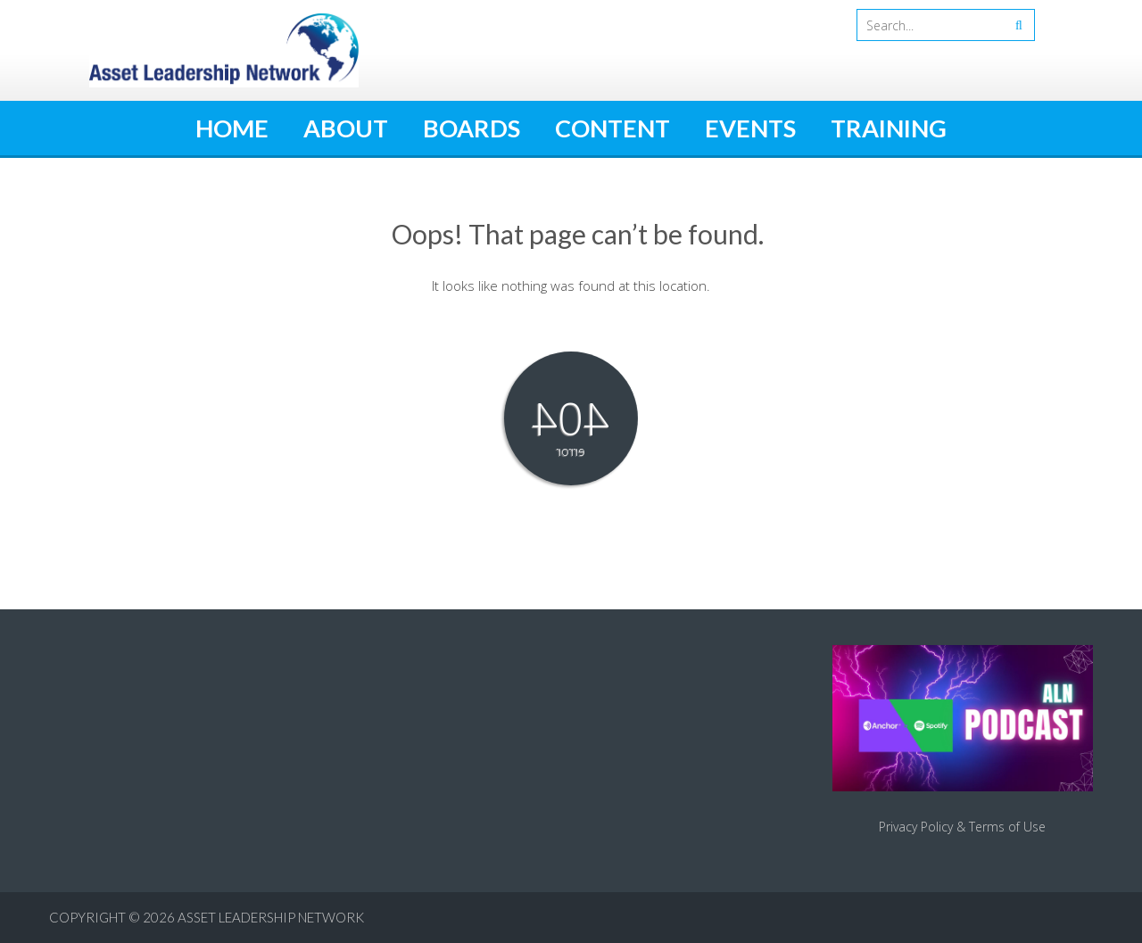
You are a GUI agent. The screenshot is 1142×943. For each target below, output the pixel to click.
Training (889, 128)
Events (750, 128)
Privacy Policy (916, 826)
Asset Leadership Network (271, 917)
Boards (471, 128)
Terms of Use (1007, 826)
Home (232, 128)
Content (612, 128)
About (345, 128)
